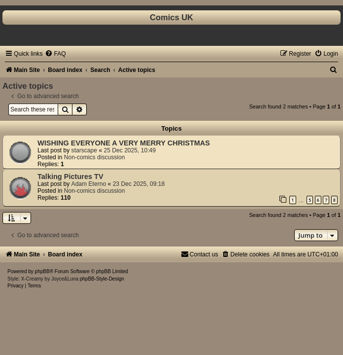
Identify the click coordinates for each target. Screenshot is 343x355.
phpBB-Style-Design (102, 279)
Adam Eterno (88, 183)
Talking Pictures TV (70, 176)
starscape (84, 150)
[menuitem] (55, 53)
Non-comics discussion (94, 157)
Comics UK (171, 17)
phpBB (42, 271)
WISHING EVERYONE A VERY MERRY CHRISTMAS (123, 143)
